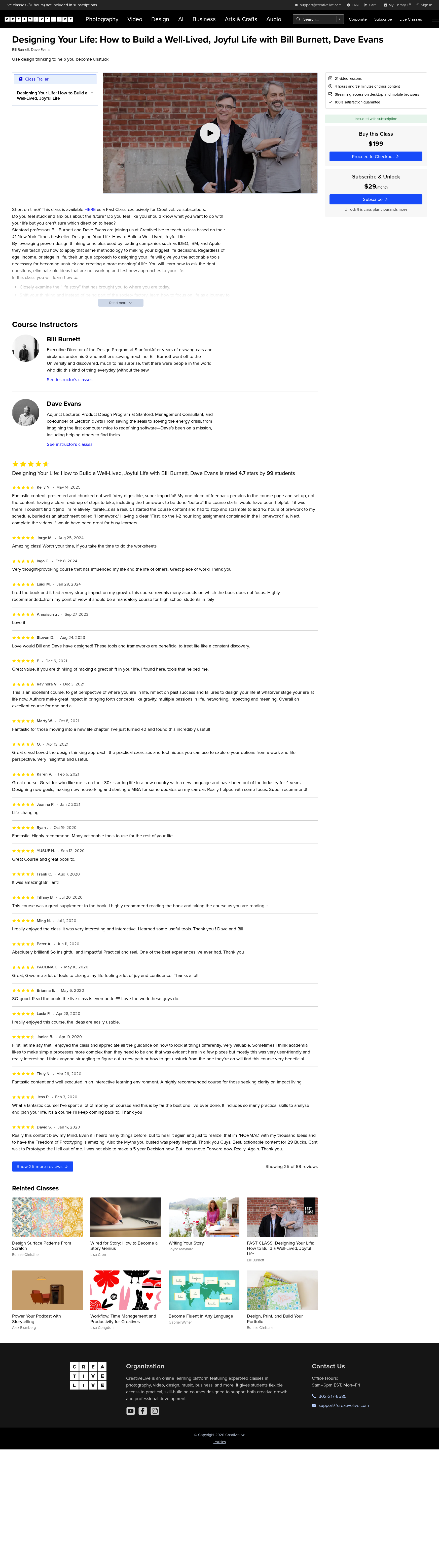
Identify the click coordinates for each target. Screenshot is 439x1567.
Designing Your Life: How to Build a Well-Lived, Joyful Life (52, 95)
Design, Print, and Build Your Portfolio (275, 1319)
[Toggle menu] (435, 19)
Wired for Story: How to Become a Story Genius (124, 1246)
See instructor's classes (69, 379)
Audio (273, 19)
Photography (102, 19)
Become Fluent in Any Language (201, 1316)
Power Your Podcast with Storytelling (36, 1319)
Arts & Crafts (241, 19)
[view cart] (371, 5)
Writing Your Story (186, 1243)
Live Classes (410, 19)
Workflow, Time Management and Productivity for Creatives (123, 1319)
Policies (219, 1441)
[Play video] (210, 133)
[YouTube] (130, 1410)
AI (181, 19)
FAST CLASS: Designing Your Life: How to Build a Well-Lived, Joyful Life (280, 1248)
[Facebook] (142, 1410)
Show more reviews (43, 1166)
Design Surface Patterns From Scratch (41, 1246)
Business (204, 19)
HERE (90, 209)
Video (134, 19)
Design (160, 19)
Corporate (358, 19)
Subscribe (383, 19)
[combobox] (318, 19)
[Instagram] (154, 1410)
